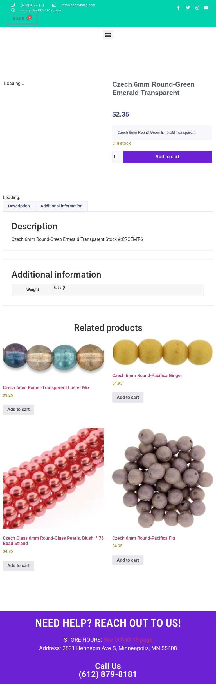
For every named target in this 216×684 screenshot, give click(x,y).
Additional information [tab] (61, 206)
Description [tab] (19, 206)
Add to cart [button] (18, 409)
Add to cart (167, 156)
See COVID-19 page (128, 639)
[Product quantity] (117, 157)
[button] (108, 34)
